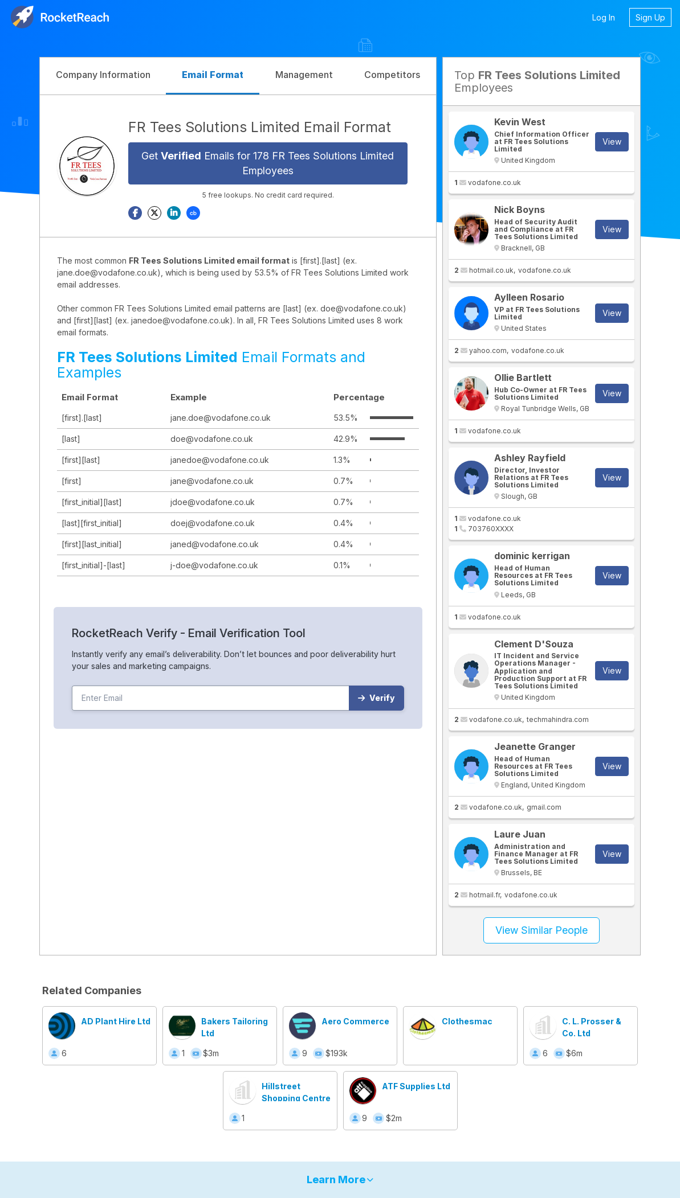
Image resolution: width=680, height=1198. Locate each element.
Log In (603, 17)
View (611, 141)
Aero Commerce (355, 1021)
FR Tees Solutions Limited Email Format (259, 127)
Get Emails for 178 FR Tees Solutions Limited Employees (267, 163)
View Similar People (541, 930)
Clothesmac (467, 1021)
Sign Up (650, 17)
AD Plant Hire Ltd (115, 1021)
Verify (376, 698)
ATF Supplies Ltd (416, 1086)
